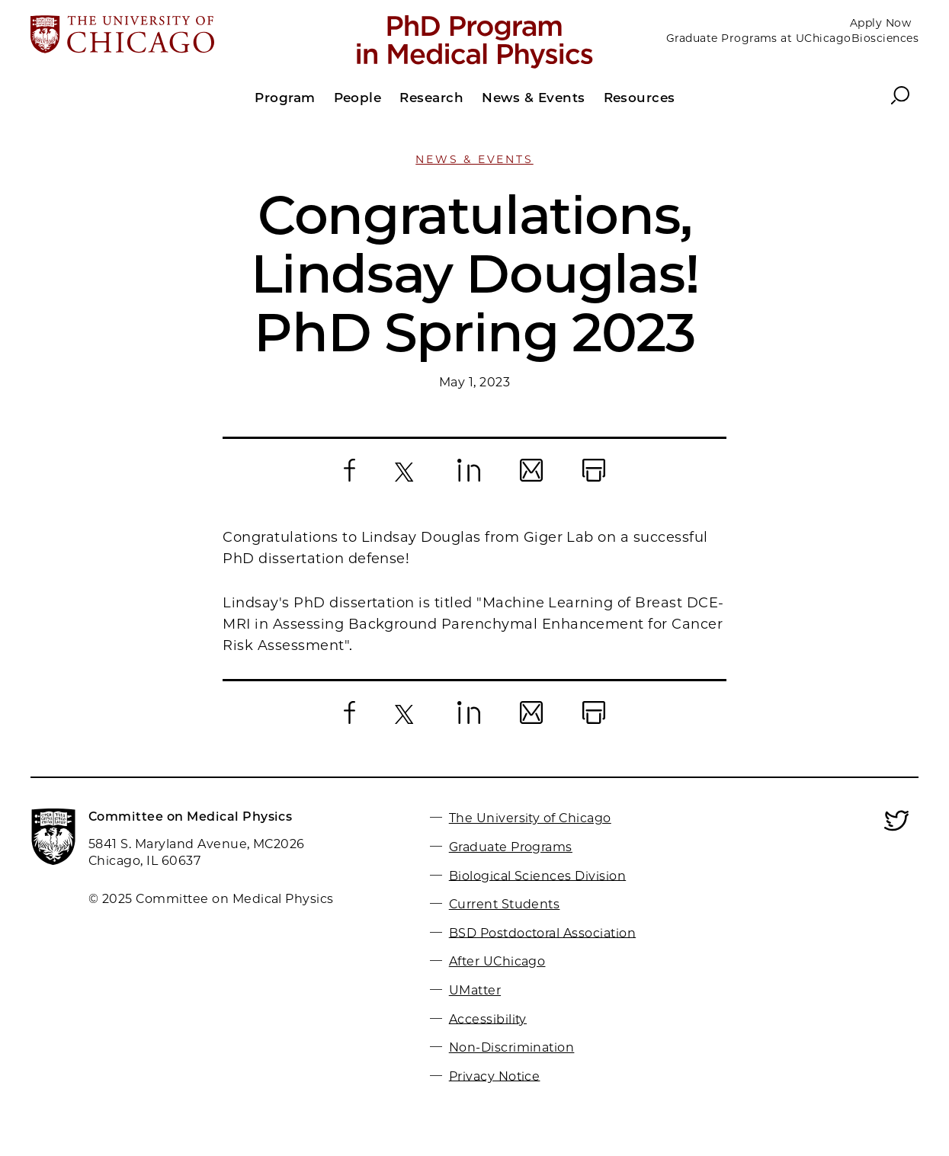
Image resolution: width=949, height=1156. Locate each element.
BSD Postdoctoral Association (542, 932)
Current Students (504, 904)
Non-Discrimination (512, 1047)
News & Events (474, 159)
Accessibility (488, 1018)
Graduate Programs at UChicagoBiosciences (792, 38)
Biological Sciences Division (537, 875)
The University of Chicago (530, 818)
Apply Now (880, 23)
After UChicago (497, 961)
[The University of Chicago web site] (176, 35)
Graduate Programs (510, 847)
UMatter (475, 990)
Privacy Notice (494, 1075)
